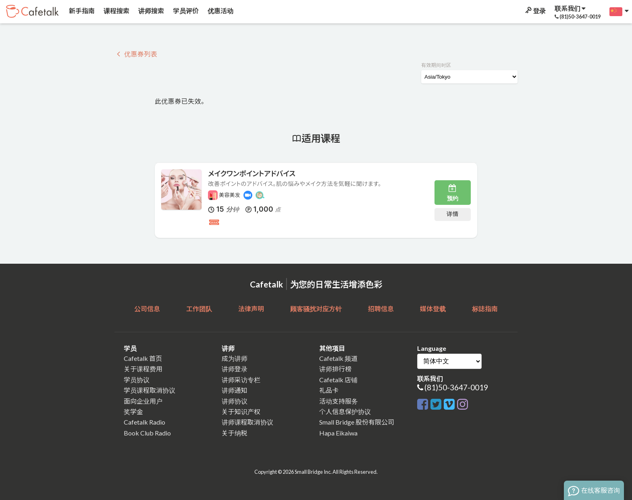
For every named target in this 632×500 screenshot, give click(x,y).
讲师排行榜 (335, 369)
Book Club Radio (147, 433)
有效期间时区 (436, 65)
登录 (535, 11)
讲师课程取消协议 (247, 422)
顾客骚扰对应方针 (316, 308)
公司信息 (147, 308)
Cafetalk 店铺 (338, 379)
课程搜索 (115, 11)
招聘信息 (381, 308)
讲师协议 (234, 401)
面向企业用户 (143, 401)
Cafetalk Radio (144, 422)
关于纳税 (234, 433)
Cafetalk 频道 (338, 358)
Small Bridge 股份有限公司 (356, 422)
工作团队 (199, 308)
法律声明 (251, 308)
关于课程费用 (143, 369)
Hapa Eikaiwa (338, 433)
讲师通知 (234, 390)
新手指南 (81, 11)
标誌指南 (485, 308)
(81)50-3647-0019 (456, 387)
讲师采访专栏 (241, 379)
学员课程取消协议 (149, 390)
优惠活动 (219, 11)
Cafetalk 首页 (143, 358)
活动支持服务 (338, 401)
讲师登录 (234, 369)
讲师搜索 (150, 11)
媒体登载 (433, 308)
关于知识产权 (241, 411)
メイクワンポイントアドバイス (251, 173)
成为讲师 (234, 358)
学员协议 (137, 379)
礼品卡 (329, 390)
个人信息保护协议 (345, 411)
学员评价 (185, 11)
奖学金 (133, 411)
